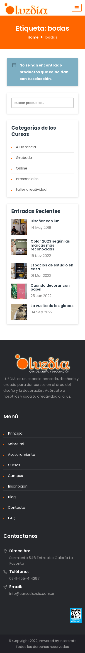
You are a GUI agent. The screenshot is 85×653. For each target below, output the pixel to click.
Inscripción (17, 486)
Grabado (24, 157)
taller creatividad (31, 189)
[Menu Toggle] (77, 8)
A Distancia (26, 147)
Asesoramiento (21, 454)
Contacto (16, 507)
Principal (15, 433)
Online (21, 168)
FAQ (11, 518)
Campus (15, 475)
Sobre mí (16, 444)
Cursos (14, 465)
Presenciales (27, 178)
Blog (12, 496)
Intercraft (68, 640)
